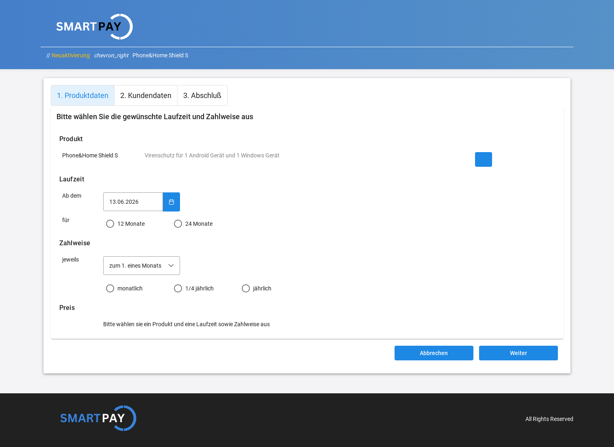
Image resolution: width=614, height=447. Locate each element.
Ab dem (71, 195)
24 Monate (199, 223)
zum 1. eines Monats (135, 265)
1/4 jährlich (199, 288)
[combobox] (141, 265)
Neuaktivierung (71, 55)
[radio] (137, 224)
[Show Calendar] (171, 201)
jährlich (262, 288)
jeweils (70, 259)
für (65, 220)
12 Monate (131, 223)
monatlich (130, 288)
